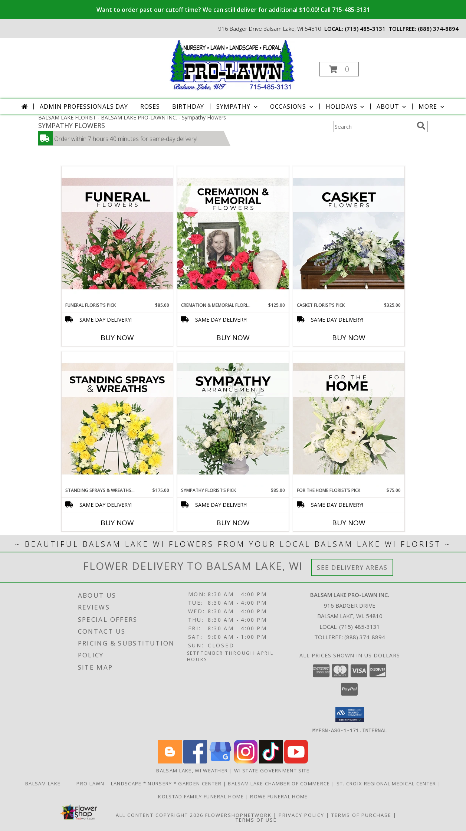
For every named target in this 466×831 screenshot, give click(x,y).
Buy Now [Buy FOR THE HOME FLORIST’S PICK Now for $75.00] (348, 523)
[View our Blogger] (170, 761)
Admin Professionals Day (84, 106)
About (392, 106)
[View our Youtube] (296, 761)
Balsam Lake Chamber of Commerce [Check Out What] (280, 783)
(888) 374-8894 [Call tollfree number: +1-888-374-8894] (438, 28)
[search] (421, 125)
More (432, 106)
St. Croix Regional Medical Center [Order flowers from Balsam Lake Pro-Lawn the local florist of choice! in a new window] (387, 783)
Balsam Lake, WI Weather (192, 770)
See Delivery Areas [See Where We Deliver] (352, 567)
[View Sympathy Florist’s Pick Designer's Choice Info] (233, 419)
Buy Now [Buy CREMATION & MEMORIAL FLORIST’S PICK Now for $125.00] (233, 337)
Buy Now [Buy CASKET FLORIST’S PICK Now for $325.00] (348, 337)
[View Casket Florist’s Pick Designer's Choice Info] (348, 234)
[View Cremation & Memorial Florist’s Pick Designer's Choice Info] (233, 234)
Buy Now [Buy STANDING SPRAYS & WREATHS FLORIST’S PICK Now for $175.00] (117, 523)
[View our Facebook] (195, 761)
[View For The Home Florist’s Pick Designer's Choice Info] (348, 419)
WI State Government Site (271, 770)
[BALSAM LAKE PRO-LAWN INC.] (232, 64)
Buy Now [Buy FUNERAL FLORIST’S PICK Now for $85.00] (117, 337)
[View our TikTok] (271, 761)
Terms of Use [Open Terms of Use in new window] (256, 819)
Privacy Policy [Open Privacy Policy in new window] (301, 814)
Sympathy (237, 106)
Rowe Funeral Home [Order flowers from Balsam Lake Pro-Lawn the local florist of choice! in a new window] (279, 796)
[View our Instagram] (245, 761)
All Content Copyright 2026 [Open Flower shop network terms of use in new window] (159, 814)
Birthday (188, 106)
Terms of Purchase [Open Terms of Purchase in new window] (361, 814)
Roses (150, 106)
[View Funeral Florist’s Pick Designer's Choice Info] (117, 234)
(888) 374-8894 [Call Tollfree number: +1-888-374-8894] (364, 637)
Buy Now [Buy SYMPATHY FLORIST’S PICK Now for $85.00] (233, 523)
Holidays (346, 106)
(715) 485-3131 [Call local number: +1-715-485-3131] (365, 28)
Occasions (292, 106)
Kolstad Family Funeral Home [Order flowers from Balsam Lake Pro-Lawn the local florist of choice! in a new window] (201, 796)
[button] (339, 69)
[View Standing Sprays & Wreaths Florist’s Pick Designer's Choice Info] (117, 419)
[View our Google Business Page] (220, 761)
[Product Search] (373, 126)
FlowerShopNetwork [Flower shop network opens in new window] (238, 814)
